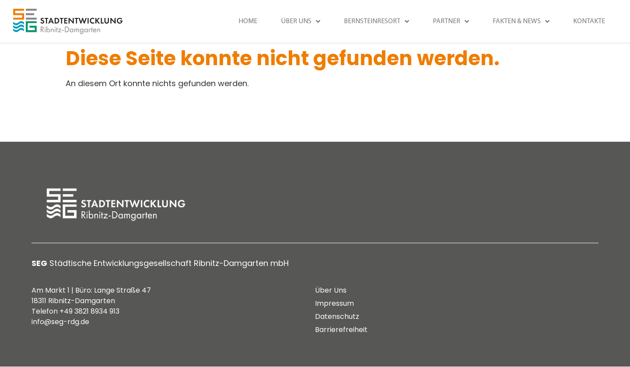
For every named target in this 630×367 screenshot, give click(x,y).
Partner (451, 21)
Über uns (300, 21)
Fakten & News (521, 21)
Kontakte (589, 21)
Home (247, 21)
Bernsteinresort (376, 21)
